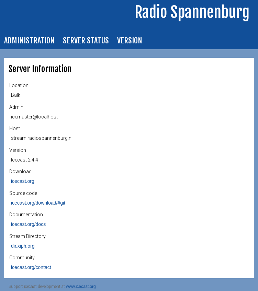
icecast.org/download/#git (38, 203)
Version (129, 40)
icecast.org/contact (31, 267)
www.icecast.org (81, 286)
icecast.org (22, 181)
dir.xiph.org (22, 246)
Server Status (86, 40)
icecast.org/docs (28, 224)
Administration (29, 40)
